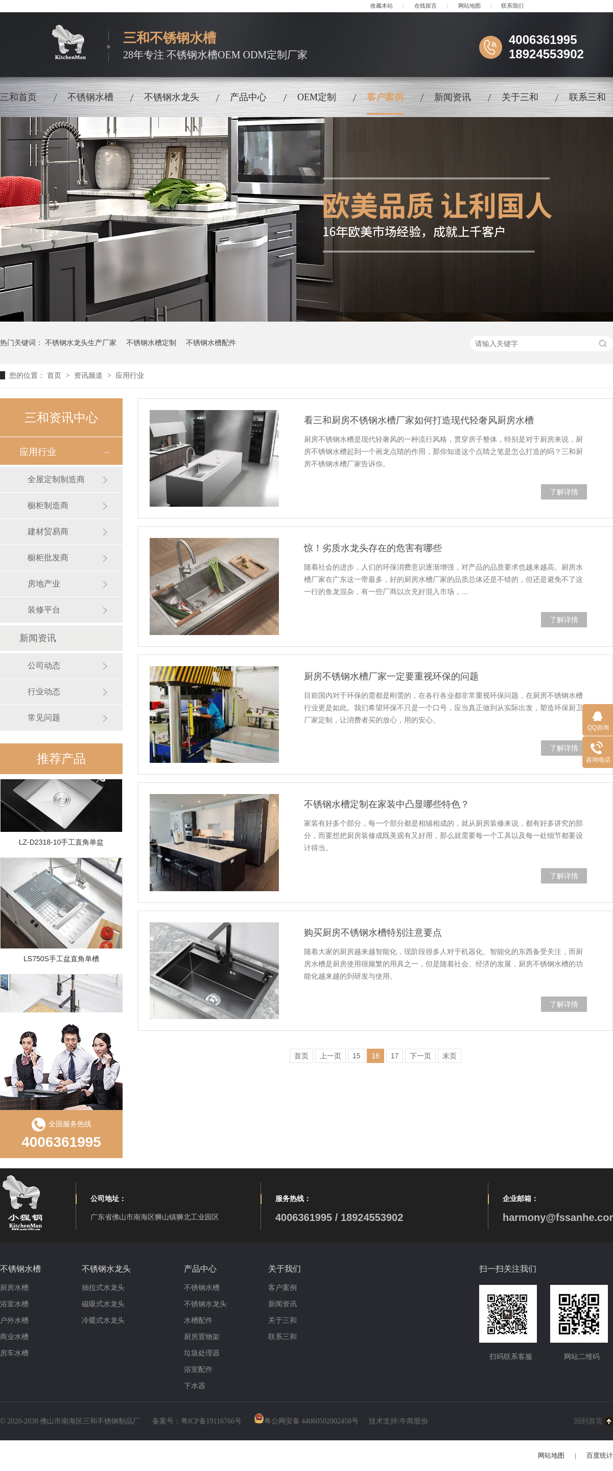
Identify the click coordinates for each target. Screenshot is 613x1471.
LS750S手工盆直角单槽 (61, 960)
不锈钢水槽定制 (151, 342)
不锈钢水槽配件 (211, 342)
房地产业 (44, 583)
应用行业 (129, 375)
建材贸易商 (48, 531)
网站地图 (469, 6)
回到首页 (588, 1421)
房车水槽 (14, 1353)
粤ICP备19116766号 (211, 1421)
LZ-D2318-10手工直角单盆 (61, 844)
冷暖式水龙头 (103, 1320)
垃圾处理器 (202, 1353)
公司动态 (44, 665)
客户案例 (385, 97)
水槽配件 (198, 1320)
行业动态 (44, 691)
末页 (449, 1056)
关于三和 (520, 97)
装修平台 (44, 609)
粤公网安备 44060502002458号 (306, 1421)
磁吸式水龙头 (103, 1304)
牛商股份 (413, 1421)
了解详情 (564, 492)
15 (356, 1056)
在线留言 (425, 6)
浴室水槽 (14, 1304)
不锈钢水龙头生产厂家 (80, 342)
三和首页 (18, 97)
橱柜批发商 (48, 557)
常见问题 (44, 717)
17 (395, 1056)
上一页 (330, 1056)
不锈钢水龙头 (171, 97)
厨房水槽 (14, 1288)
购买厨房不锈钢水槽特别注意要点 (373, 932)
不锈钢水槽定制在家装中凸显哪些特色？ (386, 804)
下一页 (420, 1056)
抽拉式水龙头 (103, 1288)
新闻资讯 (452, 97)
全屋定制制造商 (56, 479)
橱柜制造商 (48, 505)
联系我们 (512, 6)
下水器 (194, 1386)
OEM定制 (316, 97)
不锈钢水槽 (90, 97)
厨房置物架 (202, 1337)
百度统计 (599, 1455)
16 (375, 1056)
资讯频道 (89, 375)
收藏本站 (381, 6)
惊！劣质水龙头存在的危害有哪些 (373, 548)
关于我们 (284, 1268)
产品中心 (248, 97)
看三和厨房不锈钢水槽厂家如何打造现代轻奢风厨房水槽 (419, 420)
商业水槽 (14, 1337)
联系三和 (587, 97)
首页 (55, 375)
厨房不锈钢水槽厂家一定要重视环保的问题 (391, 676)
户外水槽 (14, 1320)
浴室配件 (198, 1369)
